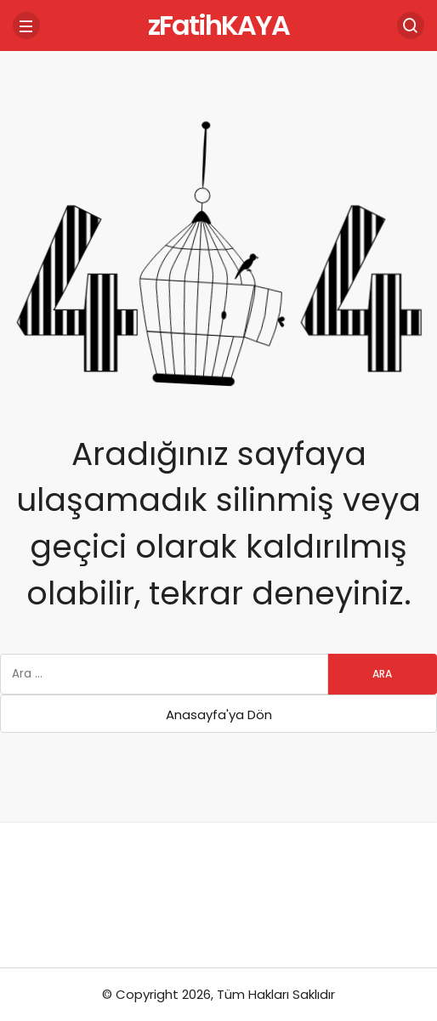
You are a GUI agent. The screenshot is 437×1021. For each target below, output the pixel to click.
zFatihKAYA (218, 25)
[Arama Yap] (410, 25)
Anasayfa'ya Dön (219, 714)
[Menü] (26, 25)
